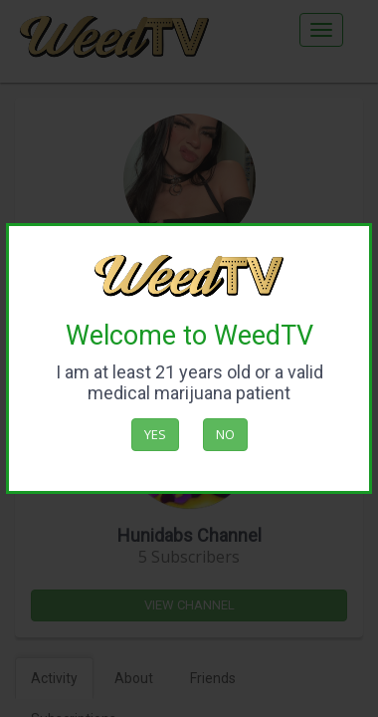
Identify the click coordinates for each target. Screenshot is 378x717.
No (225, 434)
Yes (155, 434)
